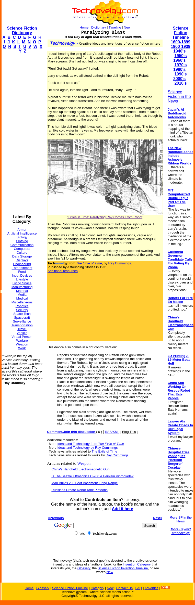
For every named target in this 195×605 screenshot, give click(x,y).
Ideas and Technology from (90, 444)
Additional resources (63, 271)
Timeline (115, 27)
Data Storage (22, 256)
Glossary (83, 568)
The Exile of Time (104, 451)
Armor (21, 229)
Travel (22, 329)
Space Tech (22, 314)
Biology (22, 237)
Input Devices (22, 275)
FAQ (138, 588)
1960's (179, 60)
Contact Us (124, 588)
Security (22, 310)
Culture (22, 252)
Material (22, 291)
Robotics (22, 306)
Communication (21, 245)
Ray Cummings (119, 263)
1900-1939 (180, 46)
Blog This (129, 432)
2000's (179, 78)
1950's (180, 56)
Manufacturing (22, 287)
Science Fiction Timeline (180, 33)
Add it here (122, 509)
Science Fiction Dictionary (22, 30)
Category (97, 588)
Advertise (151, 588)
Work (22, 348)
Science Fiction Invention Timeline (123, 568)
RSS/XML (112, 432)
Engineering (22, 264)
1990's (180, 74)
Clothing (22, 241)
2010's (180, 83)
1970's (180, 65)
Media (21, 295)
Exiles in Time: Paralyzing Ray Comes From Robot (105, 217)
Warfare (22, 340)
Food (22, 272)
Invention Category (137, 564)
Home (84, 27)
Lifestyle (22, 279)
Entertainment (22, 268)
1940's (179, 51)
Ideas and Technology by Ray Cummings (87, 447)
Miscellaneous (22, 302)
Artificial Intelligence (22, 233)
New (127, 27)
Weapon (22, 344)
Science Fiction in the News (179, 96)
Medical (22, 298)
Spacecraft (22, 317)
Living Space (22, 283)
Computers (22, 249)
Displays (22, 260)
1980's (179, 69)
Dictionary (98, 27)
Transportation (21, 325)
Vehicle (22, 333)
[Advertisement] (22, 134)
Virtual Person (22, 337)
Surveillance (22, 321)
